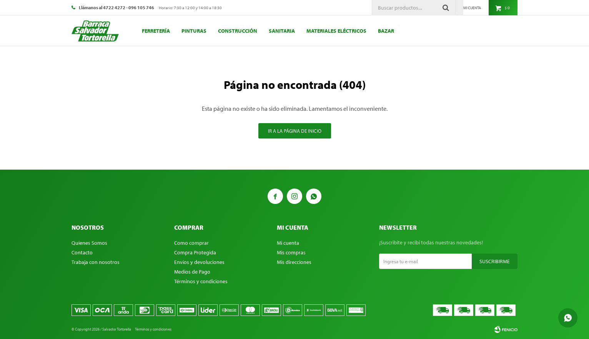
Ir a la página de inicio (294, 131)
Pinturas (193, 30)
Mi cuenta (288, 242)
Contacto (82, 252)
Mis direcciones (294, 262)
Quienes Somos (89, 242)
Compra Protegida (195, 252)
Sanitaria (282, 30)
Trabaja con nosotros (96, 262)
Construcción (237, 30)
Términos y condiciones (201, 281)
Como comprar (191, 242)
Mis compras (291, 252)
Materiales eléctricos (336, 30)
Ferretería (156, 30)
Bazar (386, 30)
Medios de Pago (192, 271)
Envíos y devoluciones (199, 262)
